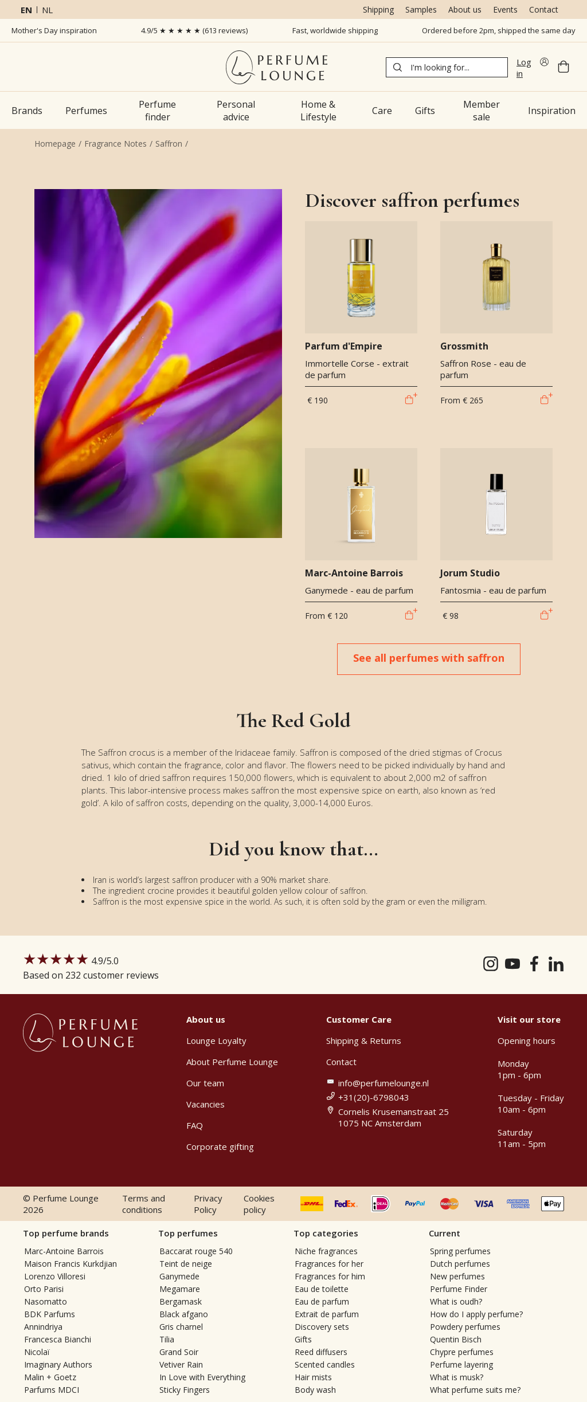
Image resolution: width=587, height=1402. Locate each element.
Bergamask (180, 1301)
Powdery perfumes (465, 1326)
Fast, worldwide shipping (335, 30)
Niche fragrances (326, 1251)
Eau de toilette (322, 1288)
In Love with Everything (202, 1377)
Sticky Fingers (184, 1389)
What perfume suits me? (475, 1389)
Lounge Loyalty (216, 1040)
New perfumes (457, 1276)
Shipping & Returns (363, 1040)
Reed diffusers (321, 1351)
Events (505, 9)
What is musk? (456, 1377)
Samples (421, 9)
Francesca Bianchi (57, 1339)
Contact (543, 9)
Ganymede (179, 1276)
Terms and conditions (143, 1203)
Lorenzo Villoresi (54, 1276)
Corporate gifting (220, 1146)
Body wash (315, 1389)
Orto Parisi (44, 1288)
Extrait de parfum (327, 1314)
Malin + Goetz (50, 1377)
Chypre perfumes (462, 1351)
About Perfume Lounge (232, 1061)
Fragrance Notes (115, 143)
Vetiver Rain (181, 1364)
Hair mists (313, 1377)
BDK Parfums (49, 1314)
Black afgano (183, 1314)
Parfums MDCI (51, 1389)
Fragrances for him (330, 1276)
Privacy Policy (208, 1203)
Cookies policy (259, 1203)
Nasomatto (45, 1301)
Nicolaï (37, 1351)
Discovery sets (322, 1326)
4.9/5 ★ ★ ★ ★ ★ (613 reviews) (194, 30)
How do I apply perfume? (476, 1314)
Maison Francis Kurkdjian (70, 1263)
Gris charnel (181, 1326)
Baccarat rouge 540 (196, 1251)
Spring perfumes (460, 1251)
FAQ (194, 1125)
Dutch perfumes (460, 1263)
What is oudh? (456, 1301)
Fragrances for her (329, 1263)
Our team (205, 1083)
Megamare (179, 1288)
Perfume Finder (458, 1288)
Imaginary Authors (58, 1364)
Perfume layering (461, 1364)
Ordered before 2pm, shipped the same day (499, 30)
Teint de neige (185, 1263)
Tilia (166, 1339)
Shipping (378, 9)
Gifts (303, 1339)
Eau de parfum (322, 1301)
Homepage (55, 143)
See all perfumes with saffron (428, 658)
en (26, 9)
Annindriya (43, 1326)
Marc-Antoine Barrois (64, 1251)
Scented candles (325, 1364)
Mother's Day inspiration (54, 30)
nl (47, 9)
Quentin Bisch (456, 1339)
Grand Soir (178, 1351)
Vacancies (205, 1104)
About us (465, 9)
